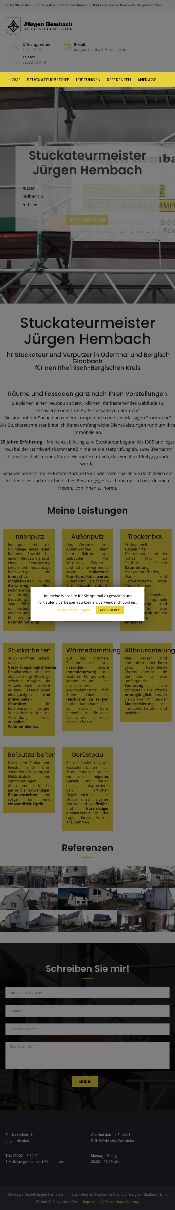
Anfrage (147, 80)
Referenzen (119, 80)
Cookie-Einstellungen (72, 610)
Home (15, 80)
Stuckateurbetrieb (48, 80)
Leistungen (88, 80)
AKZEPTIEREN (110, 610)
